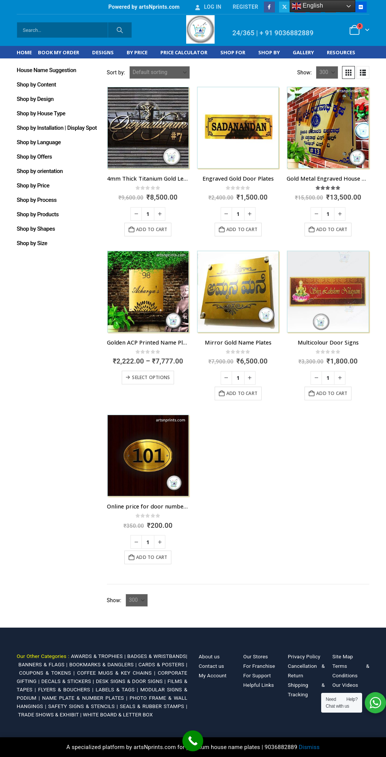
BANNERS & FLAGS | (44, 664)
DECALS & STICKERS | (68, 681)
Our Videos (345, 685)
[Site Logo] (200, 29)
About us (209, 656)
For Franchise (259, 666)
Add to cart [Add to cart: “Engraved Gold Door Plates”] (241, 229)
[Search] (120, 30)
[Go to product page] (148, 127)
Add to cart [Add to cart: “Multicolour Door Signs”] (331, 393)
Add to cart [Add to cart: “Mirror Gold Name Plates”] (241, 393)
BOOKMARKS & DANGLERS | (103, 664)
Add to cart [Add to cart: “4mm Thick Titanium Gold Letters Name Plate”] (151, 229)
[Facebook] (269, 7)
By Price (137, 52)
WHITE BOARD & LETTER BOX (118, 714)
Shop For (232, 52)
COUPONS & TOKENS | (48, 673)
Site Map (343, 656)
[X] (284, 7)
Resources (341, 52)
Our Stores (255, 656)
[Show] (327, 72)
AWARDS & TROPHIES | (98, 656)
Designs (103, 52)
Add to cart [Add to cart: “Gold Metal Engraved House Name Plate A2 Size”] (331, 229)
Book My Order (58, 52)
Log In (207, 7)
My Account (212, 675)
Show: (304, 72)
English (307, 6)
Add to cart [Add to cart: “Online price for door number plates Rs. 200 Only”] (151, 557)
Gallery (303, 52)
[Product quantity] (147, 214)
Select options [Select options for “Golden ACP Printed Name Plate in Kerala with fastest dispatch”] (151, 377)
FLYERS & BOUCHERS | (67, 689)
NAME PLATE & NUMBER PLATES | (86, 698)
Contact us (211, 666)
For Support (257, 675)
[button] (348, 72)
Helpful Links (258, 685)
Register (245, 7)
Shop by (269, 52)
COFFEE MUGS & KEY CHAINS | (117, 673)
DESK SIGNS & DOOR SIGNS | (132, 681)
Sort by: (116, 72)
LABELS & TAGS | (118, 689)
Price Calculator (183, 52)
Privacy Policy (304, 656)
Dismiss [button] (309, 747)
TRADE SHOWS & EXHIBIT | (50, 714)
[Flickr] (360, 7)
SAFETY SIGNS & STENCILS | (84, 706)
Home (24, 52)
